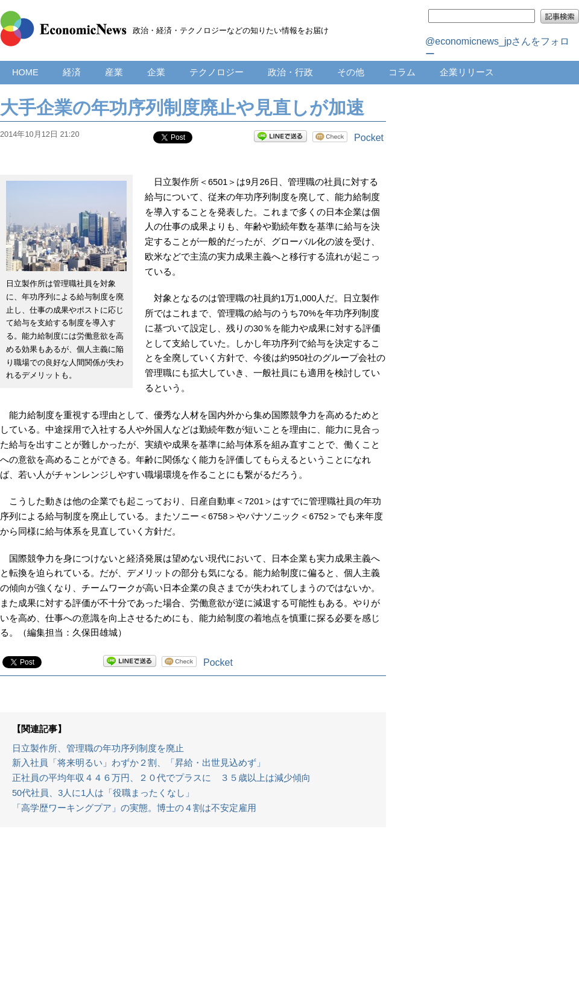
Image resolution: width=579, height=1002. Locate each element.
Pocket (369, 138)
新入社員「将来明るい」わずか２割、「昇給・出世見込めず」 (138, 763)
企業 (156, 72)
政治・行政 (290, 72)
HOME (25, 72)
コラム (402, 72)
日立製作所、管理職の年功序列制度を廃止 (98, 748)
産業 (114, 72)
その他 (350, 72)
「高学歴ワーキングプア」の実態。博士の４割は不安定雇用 (134, 808)
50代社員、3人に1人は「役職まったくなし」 (103, 793)
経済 (72, 72)
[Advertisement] (193, 920)
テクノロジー (216, 72)
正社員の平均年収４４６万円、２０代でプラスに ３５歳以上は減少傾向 (161, 778)
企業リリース (467, 72)
